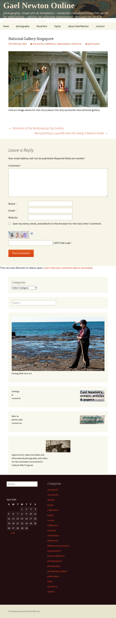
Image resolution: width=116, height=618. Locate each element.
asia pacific (52, 489)
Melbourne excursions (58, 545)
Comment (15, 165)
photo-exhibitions (56, 555)
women (51, 591)
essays (50, 520)
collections (52, 510)
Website (13, 217)
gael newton (94, 43)
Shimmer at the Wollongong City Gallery (36, 128)
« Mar (12, 532)
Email (12, 210)
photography (22, 26)
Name (12, 203)
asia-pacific (38, 43)
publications (53, 576)
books (50, 504)
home (6, 26)
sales (50, 581)
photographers (54, 560)
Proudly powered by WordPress (24, 611)
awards (51, 499)
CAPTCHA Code (61, 243)
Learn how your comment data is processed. (68, 267)
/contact (100, 26)
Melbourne (52, 540)
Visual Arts (42, 26)
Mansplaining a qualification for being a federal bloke (71, 133)
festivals (51, 530)
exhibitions (50, 43)
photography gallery (57, 571)
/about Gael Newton (78, 26)
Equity (57, 26)
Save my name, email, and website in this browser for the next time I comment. (57, 223)
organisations (63, 43)
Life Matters (53, 535)
